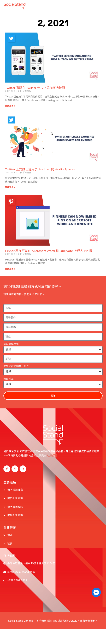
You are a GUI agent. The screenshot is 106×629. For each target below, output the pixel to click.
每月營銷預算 (11, 344)
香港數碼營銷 (44, 620)
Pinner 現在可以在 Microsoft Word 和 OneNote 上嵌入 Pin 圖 (48, 251)
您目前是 (8, 378)
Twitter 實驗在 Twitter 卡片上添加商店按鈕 (35, 88)
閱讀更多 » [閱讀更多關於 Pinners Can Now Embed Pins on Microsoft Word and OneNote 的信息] (10, 268)
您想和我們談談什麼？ (16, 366)
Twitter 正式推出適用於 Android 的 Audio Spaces (40, 169)
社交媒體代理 (60, 620)
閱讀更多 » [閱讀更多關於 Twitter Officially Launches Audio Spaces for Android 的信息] (10, 187)
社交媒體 (52, 455)
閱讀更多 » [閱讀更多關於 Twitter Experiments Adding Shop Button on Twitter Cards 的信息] (10, 106)
